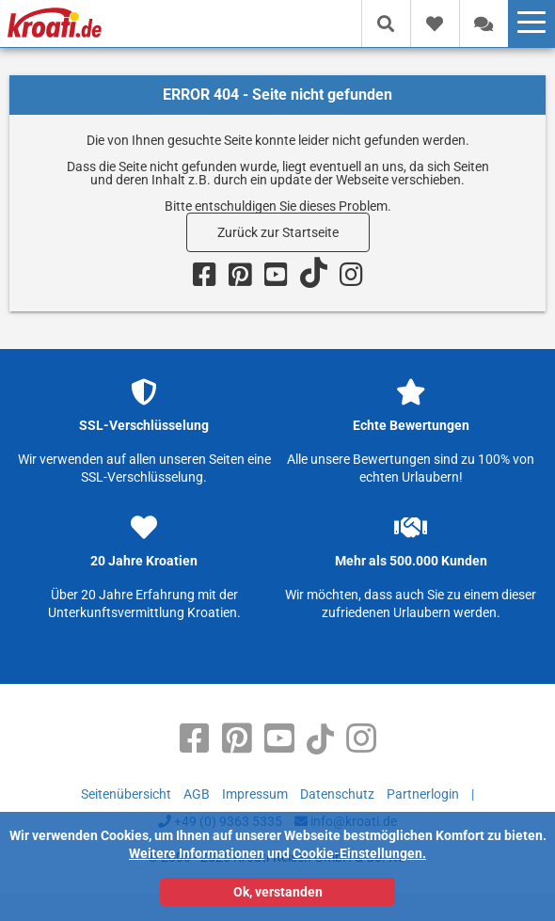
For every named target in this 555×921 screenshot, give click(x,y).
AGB (196, 794)
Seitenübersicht (126, 794)
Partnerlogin (423, 794)
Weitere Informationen (196, 853)
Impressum (255, 794)
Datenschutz (337, 794)
